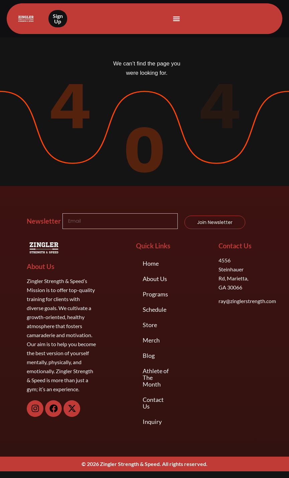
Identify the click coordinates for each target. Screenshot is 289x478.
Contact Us (153, 403)
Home (151, 263)
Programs (155, 294)
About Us (155, 278)
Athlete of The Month (156, 377)
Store (150, 324)
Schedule (154, 309)
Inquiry (152, 421)
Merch (151, 340)
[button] (176, 18)
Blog (149, 355)
